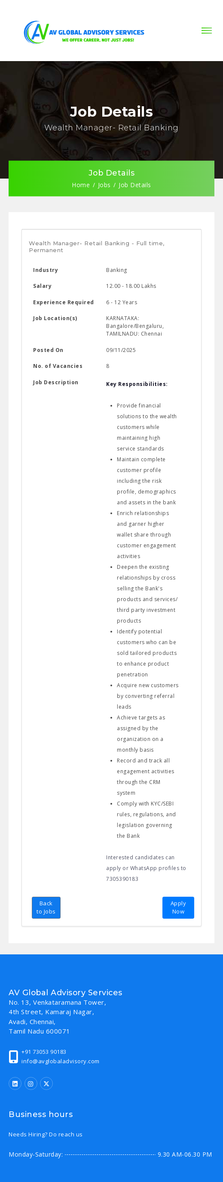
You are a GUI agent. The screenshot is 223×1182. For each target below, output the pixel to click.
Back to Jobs (46, 907)
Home (81, 185)
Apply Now (178, 907)
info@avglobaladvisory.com (60, 1061)
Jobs (104, 185)
